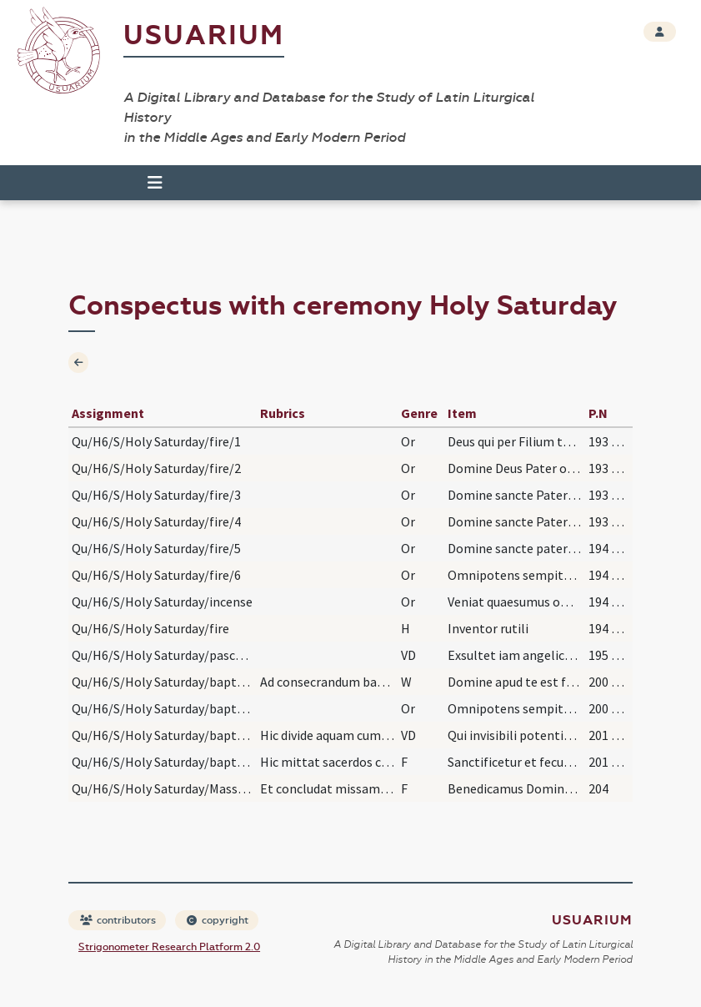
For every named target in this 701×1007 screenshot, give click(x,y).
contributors (118, 920)
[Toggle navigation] (155, 182)
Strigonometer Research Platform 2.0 (169, 947)
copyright (217, 920)
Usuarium (203, 35)
